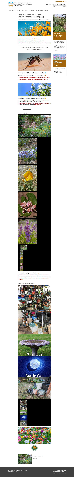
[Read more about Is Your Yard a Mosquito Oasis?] (34, 459)
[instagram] (60, 2)
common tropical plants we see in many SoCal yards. (30, 101)
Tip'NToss (49, 276)
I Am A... (13, 10)
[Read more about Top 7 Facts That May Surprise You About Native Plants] (59, 33)
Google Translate (62, 4)
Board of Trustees (39, 10)
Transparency (31, 10)
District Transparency (61, 470)
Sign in (65, 473)
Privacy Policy (63, 468)
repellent (48, 42)
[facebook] (58, 2)
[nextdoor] (56, 2)
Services (18, 10)
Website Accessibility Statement (59, 471)
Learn (23, 10)
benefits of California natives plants (26, 104)
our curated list (27, 109)
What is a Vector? (48, 4)
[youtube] (65, 2)
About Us (46, 10)
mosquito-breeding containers (33, 42)
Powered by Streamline (58, 473)
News (26, 10)
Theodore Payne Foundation (31, 19)
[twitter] (63, 2)
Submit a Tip (55, 4)
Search (64, 6)
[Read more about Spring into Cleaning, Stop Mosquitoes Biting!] (59, 65)
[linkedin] (61, 2)
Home (9, 10)
